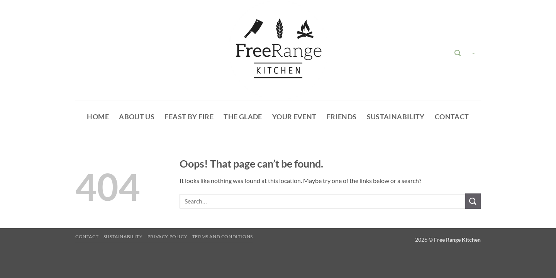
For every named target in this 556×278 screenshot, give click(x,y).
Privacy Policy (167, 236)
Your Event (294, 117)
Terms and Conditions (222, 236)
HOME (97, 117)
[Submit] (473, 200)
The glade (243, 117)
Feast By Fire (189, 117)
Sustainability (396, 117)
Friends (341, 117)
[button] (458, 53)
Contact (452, 117)
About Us (136, 117)
